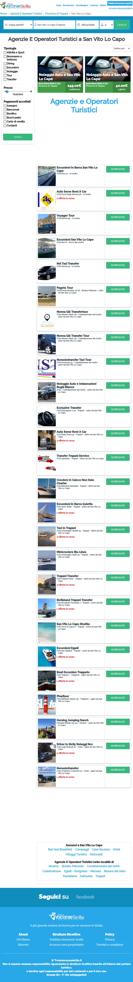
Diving (10, 63)
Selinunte (86, 876)
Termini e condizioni (109, 944)
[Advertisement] (84, 139)
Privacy (110, 939)
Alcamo (53, 866)
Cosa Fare (94, 5)
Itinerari (23, 944)
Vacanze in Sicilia (15, 5)
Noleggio (12, 71)
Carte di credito (16, 121)
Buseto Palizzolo (73, 866)
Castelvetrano (52, 871)
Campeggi (82, 849)
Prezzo (18, 91)
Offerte (103, 5)
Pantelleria (70, 876)
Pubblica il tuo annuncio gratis (120, 3)
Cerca (121, 24)
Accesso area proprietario (121, 8)
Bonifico (11, 113)
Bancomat (13, 109)
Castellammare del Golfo (103, 866)
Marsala (95, 871)
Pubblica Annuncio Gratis (66, 939)
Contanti (12, 125)
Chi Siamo (23, 939)
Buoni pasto (14, 117)
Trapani (100, 876)
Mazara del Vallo (115, 871)
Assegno (12, 105)
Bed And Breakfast (60, 849)
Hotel (116, 849)
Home (58, 5)
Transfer (11, 79)
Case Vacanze (101, 849)
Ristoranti (96, 854)
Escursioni (13, 67)
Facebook (85, 898)
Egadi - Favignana (75, 871)
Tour (9, 75)
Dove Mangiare (82, 5)
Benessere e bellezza (14, 58)
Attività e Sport (15, 52)
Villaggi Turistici (76, 854)
